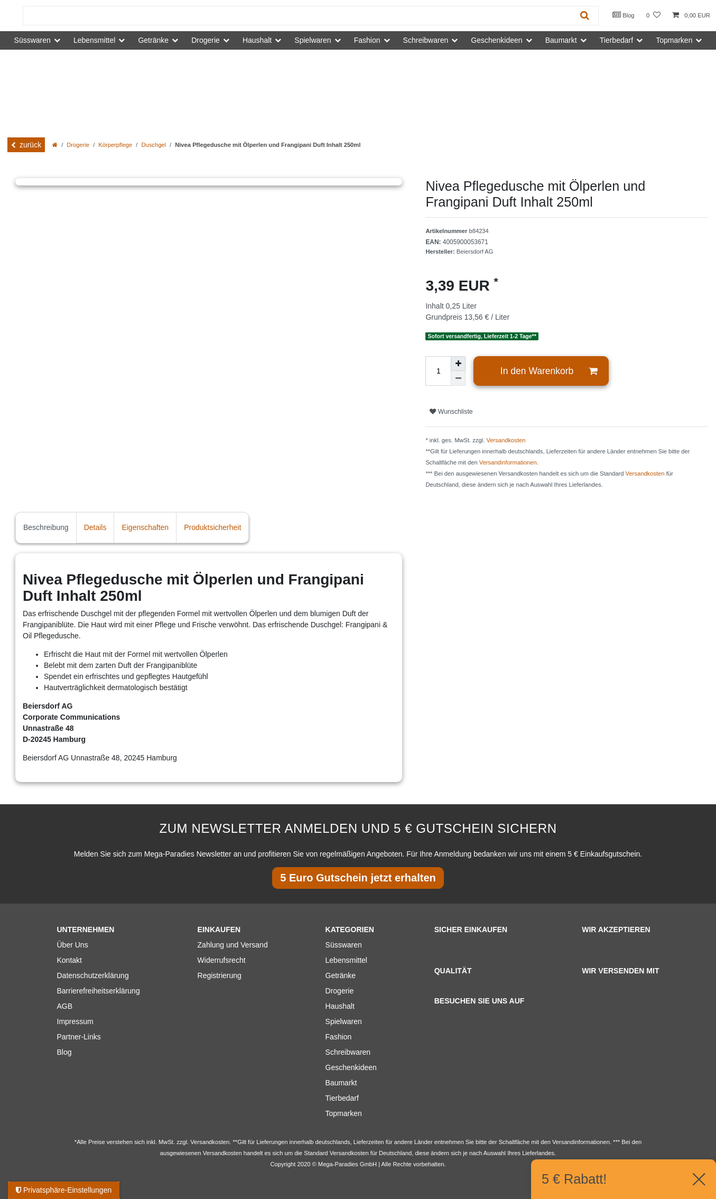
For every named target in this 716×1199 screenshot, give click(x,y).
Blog (623, 14)
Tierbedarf (342, 1098)
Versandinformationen (508, 462)
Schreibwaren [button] (426, 40)
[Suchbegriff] (297, 15)
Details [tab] (95, 527)
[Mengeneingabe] (438, 371)
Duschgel (153, 145)
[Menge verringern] (458, 378)
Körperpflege (115, 145)
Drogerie (78, 145)
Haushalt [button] (257, 40)
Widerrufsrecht (222, 960)
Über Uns (72, 945)
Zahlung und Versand (233, 945)
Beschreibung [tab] (46, 527)
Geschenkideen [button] (496, 40)
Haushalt (340, 1006)
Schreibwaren (348, 1052)
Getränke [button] (153, 40)
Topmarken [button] (674, 40)
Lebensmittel (346, 960)
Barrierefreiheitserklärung (98, 991)
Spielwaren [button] (312, 40)
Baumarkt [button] (561, 40)
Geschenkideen (351, 1067)
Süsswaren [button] (32, 40)
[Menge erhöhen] (458, 363)
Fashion (339, 1037)
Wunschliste (451, 411)
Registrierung (219, 975)
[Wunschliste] (653, 15)
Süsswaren (344, 945)
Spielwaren (344, 1021)
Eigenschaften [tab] (145, 527)
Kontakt (69, 960)
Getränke (341, 975)
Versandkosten (505, 440)
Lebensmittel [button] (94, 40)
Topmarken (344, 1113)
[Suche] (584, 15)
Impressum (75, 1021)
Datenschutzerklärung (93, 975)
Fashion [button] (367, 40)
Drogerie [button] (205, 40)
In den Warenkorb (548, 371)
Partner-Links (79, 1037)
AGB (65, 1006)
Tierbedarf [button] (616, 40)
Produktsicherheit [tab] (212, 527)
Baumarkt (341, 1083)
